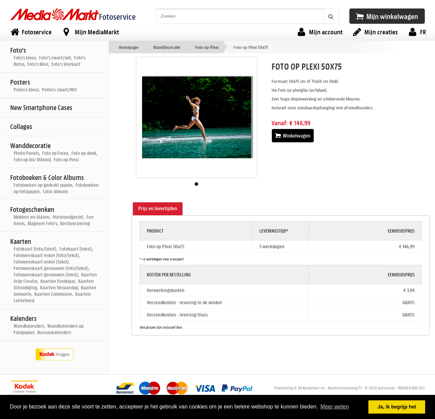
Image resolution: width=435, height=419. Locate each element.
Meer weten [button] (334, 406)
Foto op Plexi (207, 47)
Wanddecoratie (166, 47)
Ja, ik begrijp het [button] (397, 406)
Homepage (128, 47)
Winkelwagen (292, 135)
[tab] (158, 209)
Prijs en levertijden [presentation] (157, 208)
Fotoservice (117, 16)
